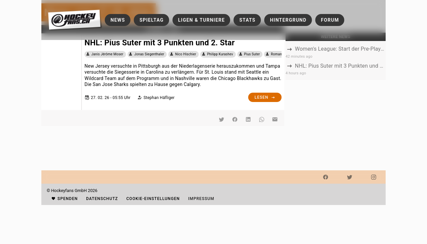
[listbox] (336, 60)
